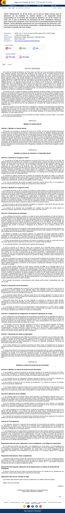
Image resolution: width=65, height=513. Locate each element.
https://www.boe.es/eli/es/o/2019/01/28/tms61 (27, 41)
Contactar (6, 502)
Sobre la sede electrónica (14, 502)
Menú (53, 5)
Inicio (9, 7)
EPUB (24, 48)
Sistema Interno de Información (54, 502)
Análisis (10, 64)
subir (59, 496)
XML (37, 48)
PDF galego (25, 57)
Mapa (22, 502)
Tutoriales (27, 503)
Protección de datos (42, 502)
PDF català (12, 57)
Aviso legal (27, 502)
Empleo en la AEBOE (35, 503)
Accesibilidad (34, 502)
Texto (4, 64)
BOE (13, 7)
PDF (10, 48)
